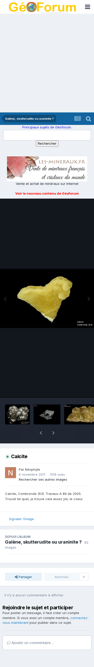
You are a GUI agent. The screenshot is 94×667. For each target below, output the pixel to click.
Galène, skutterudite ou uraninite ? (43, 529)
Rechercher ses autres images (43, 466)
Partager (23, 564)
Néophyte (32, 456)
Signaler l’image (21, 506)
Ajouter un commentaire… (30, 630)
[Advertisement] (47, 63)
